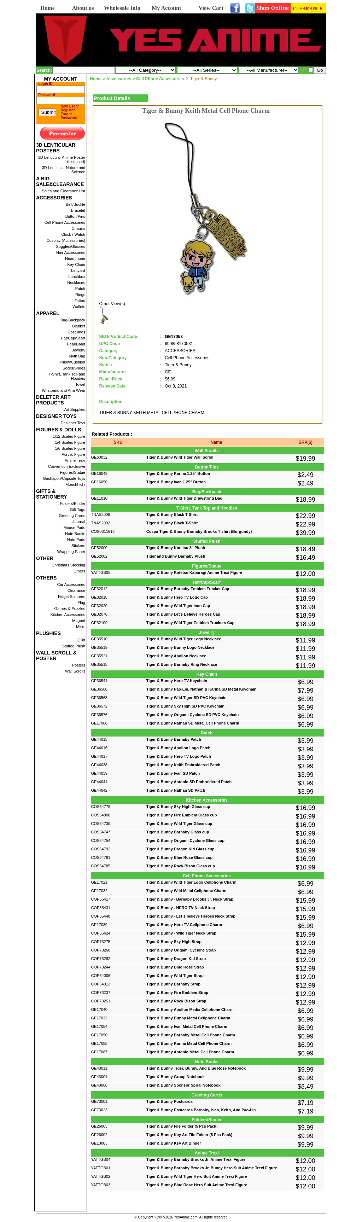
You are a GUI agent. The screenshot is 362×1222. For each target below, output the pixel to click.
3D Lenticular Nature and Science (63, 169)
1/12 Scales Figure (69, 436)
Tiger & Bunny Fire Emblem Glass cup (181, 815)
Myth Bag (77, 356)
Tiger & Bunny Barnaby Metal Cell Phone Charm (190, 1035)
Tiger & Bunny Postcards (169, 1101)
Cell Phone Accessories (64, 222)
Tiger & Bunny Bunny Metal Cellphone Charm (188, 1018)
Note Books (75, 533)
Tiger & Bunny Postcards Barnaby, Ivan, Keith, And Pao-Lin (201, 1110)
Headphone (75, 258)
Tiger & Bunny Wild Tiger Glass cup (179, 823)
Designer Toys (73, 423)
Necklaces (76, 282)
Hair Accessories (70, 252)
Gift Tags (77, 509)
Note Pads (76, 539)
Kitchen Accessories (68, 614)
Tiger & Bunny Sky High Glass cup (178, 806)
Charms (78, 228)
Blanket (78, 326)
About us (83, 8)
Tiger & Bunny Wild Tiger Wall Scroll (180, 457)
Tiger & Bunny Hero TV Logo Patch (178, 756)
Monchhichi (75, 484)
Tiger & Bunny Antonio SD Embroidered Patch (189, 782)
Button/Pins (75, 216)
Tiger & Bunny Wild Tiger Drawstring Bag (184, 498)
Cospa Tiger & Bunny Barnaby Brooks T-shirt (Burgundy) (199, 531)
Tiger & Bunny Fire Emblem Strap (177, 992)
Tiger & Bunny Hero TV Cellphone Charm (184, 925)
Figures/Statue (72, 472)
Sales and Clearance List (63, 191)
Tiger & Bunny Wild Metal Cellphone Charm (186, 891)
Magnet (78, 620)
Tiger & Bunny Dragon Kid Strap (176, 958)
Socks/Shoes (74, 368)
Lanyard (78, 270)
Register (68, 110)
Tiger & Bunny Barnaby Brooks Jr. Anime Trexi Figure (196, 1159)
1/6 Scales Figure (70, 448)
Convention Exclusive (66, 466)
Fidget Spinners (71, 596)
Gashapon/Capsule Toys (64, 478)
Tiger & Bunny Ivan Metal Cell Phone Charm (186, 1026)
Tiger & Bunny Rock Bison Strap (176, 1001)
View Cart (211, 8)
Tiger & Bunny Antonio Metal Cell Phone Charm (190, 1052)
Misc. (80, 626)
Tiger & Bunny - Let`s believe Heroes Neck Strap (190, 916)
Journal (78, 521)
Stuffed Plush (73, 646)
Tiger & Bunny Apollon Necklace (176, 656)
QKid (81, 640)
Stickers (78, 545)
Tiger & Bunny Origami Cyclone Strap (181, 950)
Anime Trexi (75, 460)
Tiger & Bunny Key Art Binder (173, 1143)
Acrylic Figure (73, 454)
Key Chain (76, 264)
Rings (80, 294)
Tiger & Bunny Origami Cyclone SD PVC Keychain (192, 714)
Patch (80, 288)
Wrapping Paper (71, 551)
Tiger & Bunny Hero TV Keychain (176, 681)
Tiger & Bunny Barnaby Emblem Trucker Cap (187, 589)
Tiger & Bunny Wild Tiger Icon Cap (178, 606)
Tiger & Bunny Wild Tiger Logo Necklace (183, 639)
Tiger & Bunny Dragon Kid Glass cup (180, 849)
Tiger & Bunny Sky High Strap (174, 941)
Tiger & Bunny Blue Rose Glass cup (179, 857)
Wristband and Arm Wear (63, 390)
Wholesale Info (122, 8)
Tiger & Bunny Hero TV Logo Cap (177, 597)
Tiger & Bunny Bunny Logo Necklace (180, 647)
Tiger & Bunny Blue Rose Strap (175, 967)
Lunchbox (76, 276)
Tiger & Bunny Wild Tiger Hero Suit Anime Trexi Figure (196, 1176)
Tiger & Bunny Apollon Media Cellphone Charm (190, 1009)
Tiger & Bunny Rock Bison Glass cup (180, 866)
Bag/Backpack (72, 320)
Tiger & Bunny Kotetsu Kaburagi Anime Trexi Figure (194, 572)
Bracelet (78, 210)
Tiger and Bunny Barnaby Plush (175, 556)
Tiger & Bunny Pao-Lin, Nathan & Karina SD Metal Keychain (201, 689)
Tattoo (80, 300)
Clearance (76, 590)
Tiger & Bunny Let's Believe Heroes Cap (183, 614)
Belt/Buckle (75, 204)
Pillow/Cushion (72, 362)
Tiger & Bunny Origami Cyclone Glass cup (185, 840)
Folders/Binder (72, 503)
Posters (78, 665)
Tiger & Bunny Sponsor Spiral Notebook (183, 1085)
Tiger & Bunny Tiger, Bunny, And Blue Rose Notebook (196, 1068)
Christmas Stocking (68, 565)
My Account (166, 8)
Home (47, 8)
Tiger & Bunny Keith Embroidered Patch (183, 765)
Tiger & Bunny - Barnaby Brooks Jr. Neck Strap (189, 899)
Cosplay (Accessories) (66, 240)
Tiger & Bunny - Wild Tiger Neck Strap (181, 933)
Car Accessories (71, 584)
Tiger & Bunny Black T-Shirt (172, 514)
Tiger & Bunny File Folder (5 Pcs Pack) (182, 1126)
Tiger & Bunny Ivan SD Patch (173, 773)
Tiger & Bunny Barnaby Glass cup (177, 832)
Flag (81, 602)
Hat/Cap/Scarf (73, 338)
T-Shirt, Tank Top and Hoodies (66, 376)
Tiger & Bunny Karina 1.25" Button (178, 473)
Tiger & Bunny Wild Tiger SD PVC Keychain (186, 698)
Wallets (78, 306)
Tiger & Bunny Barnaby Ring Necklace (181, 664)
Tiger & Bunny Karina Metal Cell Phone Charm (189, 1043)
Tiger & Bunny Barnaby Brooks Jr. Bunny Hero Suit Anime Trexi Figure (211, 1168)
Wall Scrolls (75, 671)
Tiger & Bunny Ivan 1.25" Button (176, 482)
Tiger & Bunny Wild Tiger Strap (175, 975)
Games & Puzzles (69, 608)
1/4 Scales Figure (70, 442)
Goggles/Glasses (70, 246)
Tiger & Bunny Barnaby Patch (173, 739)
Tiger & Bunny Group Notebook (175, 1077)
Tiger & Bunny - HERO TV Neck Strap (180, 908)
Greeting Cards (72, 515)
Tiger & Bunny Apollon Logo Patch (178, 748)
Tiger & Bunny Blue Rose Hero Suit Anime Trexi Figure (196, 1185)
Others (79, 571)
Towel (80, 384)
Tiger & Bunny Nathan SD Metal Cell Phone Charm (192, 723)
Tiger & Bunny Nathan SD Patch (175, 790)
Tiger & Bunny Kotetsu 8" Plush (175, 548)
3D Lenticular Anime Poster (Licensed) (61, 159)
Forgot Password (69, 116)
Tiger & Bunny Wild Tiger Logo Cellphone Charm (191, 882)
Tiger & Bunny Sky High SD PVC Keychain (185, 706)
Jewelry (78, 350)
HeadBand (76, 344)
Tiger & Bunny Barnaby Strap (173, 984)
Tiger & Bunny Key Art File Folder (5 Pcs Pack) (189, 1135)
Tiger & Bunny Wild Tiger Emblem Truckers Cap (190, 623)
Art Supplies (74, 409)
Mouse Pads (74, 527)
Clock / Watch (73, 234)
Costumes (76, 332)
